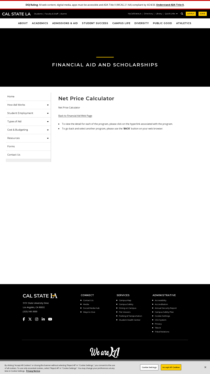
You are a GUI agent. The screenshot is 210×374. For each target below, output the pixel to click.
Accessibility (160, 300)
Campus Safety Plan (164, 312)
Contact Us (13, 154)
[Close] (205, 367)
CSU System (160, 320)
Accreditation (161, 304)
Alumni (63, 14)
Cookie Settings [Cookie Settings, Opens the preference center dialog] (149, 367)
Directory (148, 14)
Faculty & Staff (51, 14)
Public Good (162, 23)
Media (86, 304)
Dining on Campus (127, 308)
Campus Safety (126, 304)
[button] (171, 14)
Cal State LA (16, 14)
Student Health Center (129, 320)
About (23, 23)
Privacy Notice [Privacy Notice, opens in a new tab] (33, 371)
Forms (11, 146)
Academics (40, 23)
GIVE (202, 14)
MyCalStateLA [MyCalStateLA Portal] (134, 14)
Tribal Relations (162, 332)
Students (38, 14)
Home (10, 96)
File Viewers (124, 312)
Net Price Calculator (132, 199)
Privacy (158, 324)
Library (159, 14)
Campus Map (125, 300)
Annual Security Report (166, 308)
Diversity (141, 23)
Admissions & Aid (65, 23)
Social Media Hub (91, 308)
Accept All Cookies (171, 367)
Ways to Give (89, 312)
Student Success (95, 23)
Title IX (158, 328)
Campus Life (121, 23)
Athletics (183, 23)
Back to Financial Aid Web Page (75, 115)
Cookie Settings (162, 316)
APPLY (190, 14)
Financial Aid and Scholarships (105, 65)
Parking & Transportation (130, 316)
